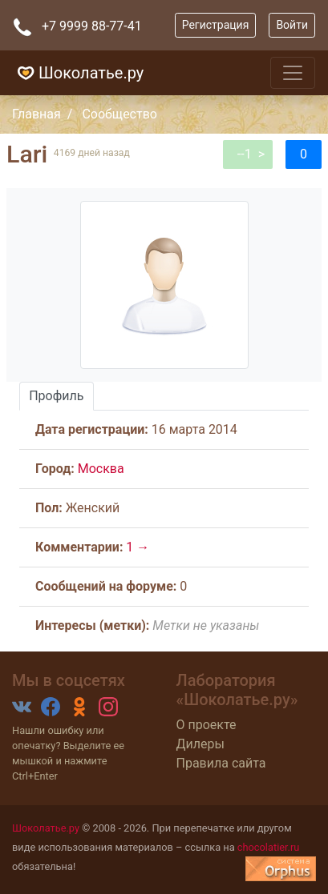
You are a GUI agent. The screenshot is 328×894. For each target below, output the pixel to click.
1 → (137, 547)
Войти (292, 24)
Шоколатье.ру (78, 73)
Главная (36, 114)
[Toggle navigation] (292, 73)
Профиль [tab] (56, 395)
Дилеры (200, 744)
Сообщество (119, 114)
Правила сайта (221, 763)
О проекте (206, 724)
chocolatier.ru (268, 847)
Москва (101, 468)
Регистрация (215, 24)
